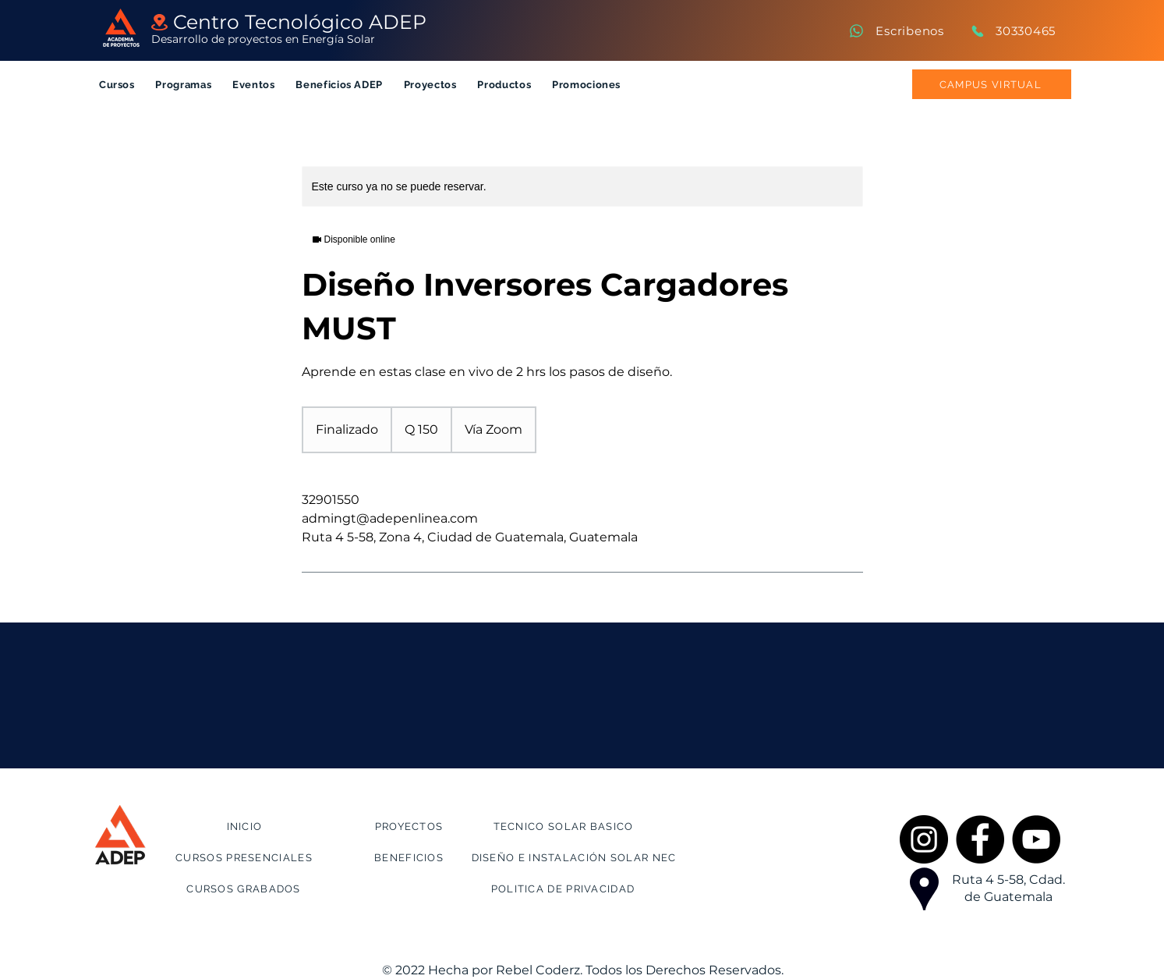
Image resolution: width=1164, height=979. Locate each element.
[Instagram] (924, 839)
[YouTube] (1036, 839)
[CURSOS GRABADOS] (246, 888)
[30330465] (1012, 31)
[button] (117, 84)
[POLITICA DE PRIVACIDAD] (565, 888)
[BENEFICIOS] (411, 857)
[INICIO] (246, 826)
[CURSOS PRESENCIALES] (246, 857)
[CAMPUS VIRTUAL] (991, 84)
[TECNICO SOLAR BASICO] (565, 826)
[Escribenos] (895, 31)
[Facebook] (980, 839)
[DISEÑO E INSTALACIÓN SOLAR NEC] (575, 857)
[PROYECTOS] (411, 826)
